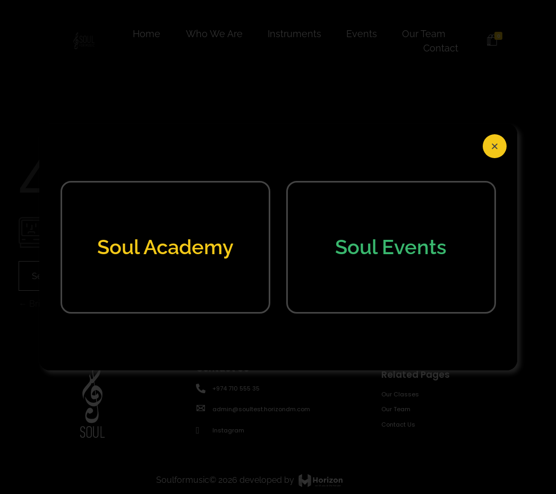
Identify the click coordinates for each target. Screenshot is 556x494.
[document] (278, 247)
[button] (495, 146)
